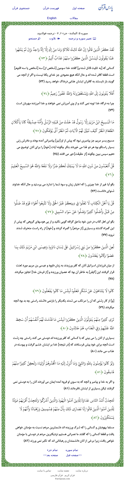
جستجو (35, 38)
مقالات (74, 18)
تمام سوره (72, 449)
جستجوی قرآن (21, 8)
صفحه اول (78, 8)
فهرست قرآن (51, 8)
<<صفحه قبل (74, 455)
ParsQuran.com (62, 478)
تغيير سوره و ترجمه (82, 38)
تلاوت (55, 38)
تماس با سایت (44, 470)
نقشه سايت (63, 470)
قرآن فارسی (56, 475)
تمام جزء (52, 449)
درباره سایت (82, 470)
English (51, 18)
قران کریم (70, 475)
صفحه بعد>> (50, 455)
